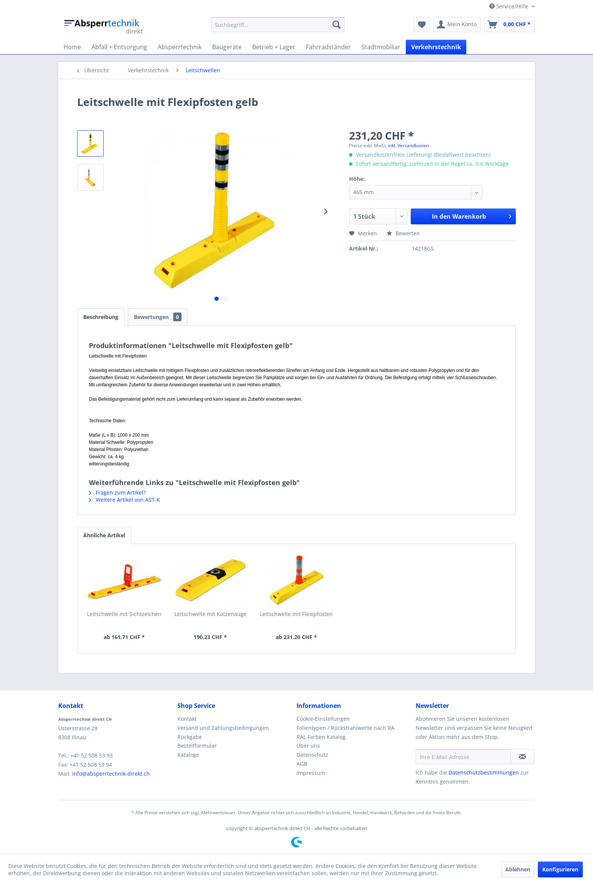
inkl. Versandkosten (408, 145)
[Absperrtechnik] (179, 47)
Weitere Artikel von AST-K (124, 499)
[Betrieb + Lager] (274, 47)
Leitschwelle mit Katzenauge (210, 613)
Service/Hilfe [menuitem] (509, 6)
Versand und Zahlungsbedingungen (223, 727)
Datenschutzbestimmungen (484, 772)
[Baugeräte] (227, 47)
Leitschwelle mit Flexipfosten (296, 613)
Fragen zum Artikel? (117, 492)
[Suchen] (337, 24)
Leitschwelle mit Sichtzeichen (124, 613)
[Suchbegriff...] (278, 24)
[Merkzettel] (422, 24)
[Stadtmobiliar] (381, 47)
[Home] (72, 47)
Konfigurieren (560, 869)
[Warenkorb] (509, 24)
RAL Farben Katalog (321, 736)
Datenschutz (312, 754)
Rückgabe (189, 736)
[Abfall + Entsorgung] (119, 47)
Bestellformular (197, 745)
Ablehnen (517, 869)
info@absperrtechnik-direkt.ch (111, 773)
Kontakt (187, 718)
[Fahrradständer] (328, 47)
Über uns (308, 745)
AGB (301, 763)
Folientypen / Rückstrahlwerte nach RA (345, 727)
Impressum (310, 772)
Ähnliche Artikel (104, 535)
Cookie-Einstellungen (323, 718)
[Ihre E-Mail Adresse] (463, 756)
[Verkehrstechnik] (436, 47)
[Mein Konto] (457, 24)
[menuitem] (278, 24)
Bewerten (403, 233)
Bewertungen (158, 317)
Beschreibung (100, 316)
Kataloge (188, 754)
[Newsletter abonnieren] (522, 756)
